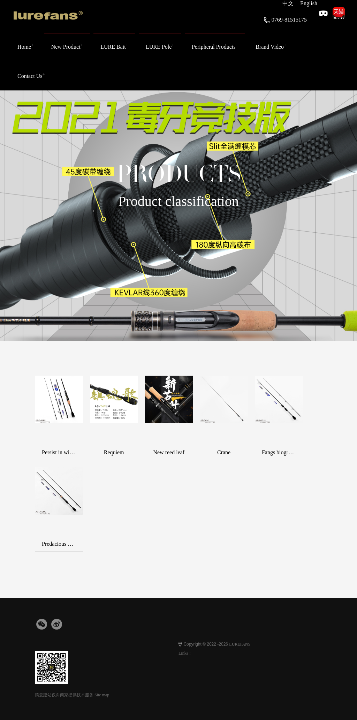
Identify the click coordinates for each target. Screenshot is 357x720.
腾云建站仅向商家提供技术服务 (64, 695)
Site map (101, 695)
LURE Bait (114, 46)
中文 (288, 3)
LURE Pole (160, 46)
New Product (67, 46)
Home (25, 46)
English (308, 3)
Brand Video (271, 46)
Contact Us (31, 75)
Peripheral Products (215, 46)
